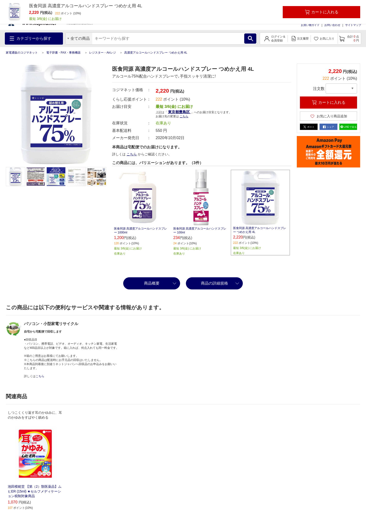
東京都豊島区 (179, 112)
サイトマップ (353, 25)
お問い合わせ (332, 25)
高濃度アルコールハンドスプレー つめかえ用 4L (155, 52)
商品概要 (152, 283)
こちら (184, 116)
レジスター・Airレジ (102, 52)
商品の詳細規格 (214, 283)
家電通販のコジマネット (22, 52)
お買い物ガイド (310, 25)
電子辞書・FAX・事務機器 (63, 52)
